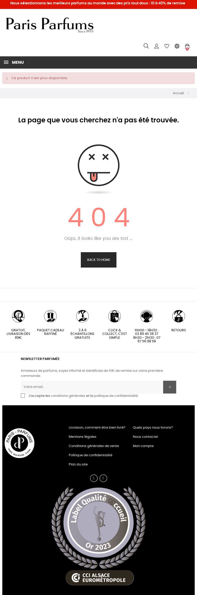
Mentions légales (82, 437)
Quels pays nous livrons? (153, 427)
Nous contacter (145, 437)
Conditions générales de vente (94, 446)
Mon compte (143, 446)
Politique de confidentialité (90, 455)
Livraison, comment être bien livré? (97, 427)
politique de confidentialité (116, 396)
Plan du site (78, 464)
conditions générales (68, 396)
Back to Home (98, 259)
